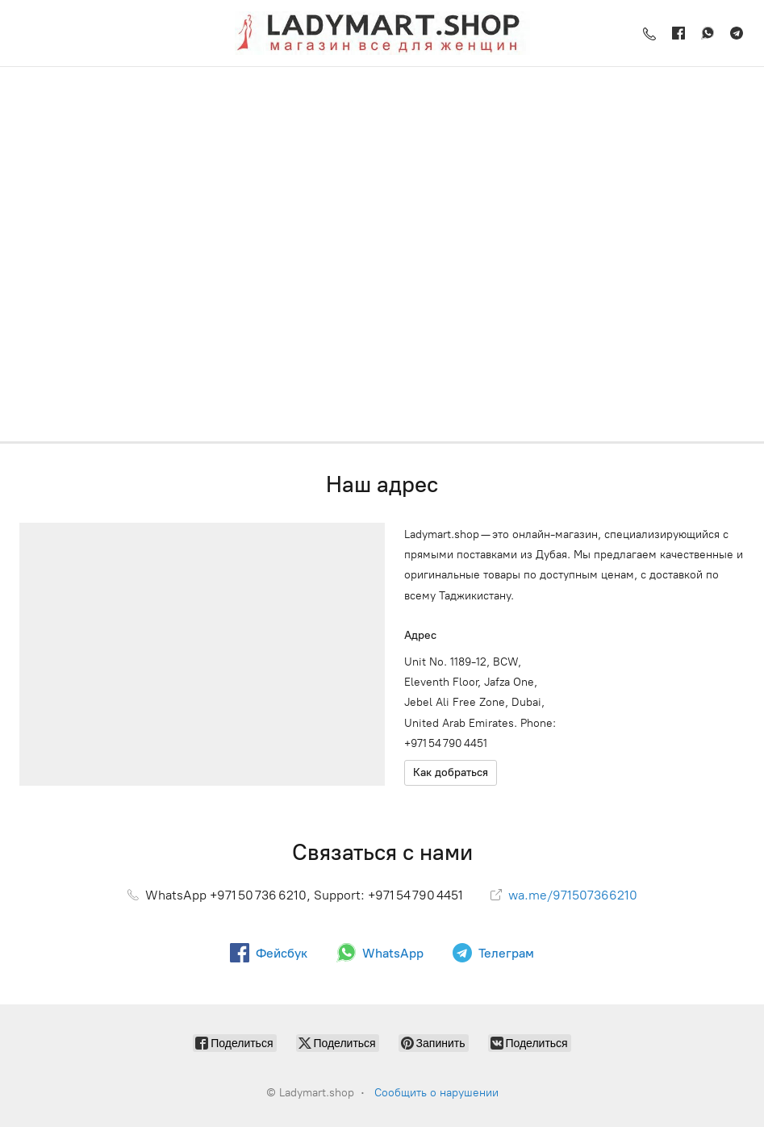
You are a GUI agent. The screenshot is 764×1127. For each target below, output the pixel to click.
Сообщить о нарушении (436, 1093)
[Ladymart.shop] (382, 33)
